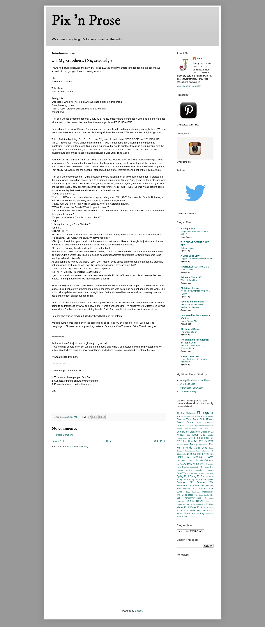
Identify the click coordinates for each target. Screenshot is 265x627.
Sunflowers (196, 492)
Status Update (207, 479)
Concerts (209, 426)
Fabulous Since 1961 (191, 277)
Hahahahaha (190, 451)
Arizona (204, 416)
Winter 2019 (208, 507)
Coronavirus (183, 432)
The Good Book (185, 495)
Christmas (182, 425)
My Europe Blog (187, 384)
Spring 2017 (196, 476)
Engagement (182, 438)
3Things (202, 413)
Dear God (198, 434)
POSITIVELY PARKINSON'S (195, 266)
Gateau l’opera (187, 248)
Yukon (184, 517)
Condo (179, 429)
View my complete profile (189, 86)
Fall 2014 (193, 438)
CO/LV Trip (192, 425)
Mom (191, 460)
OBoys (188, 463)
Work (179, 517)
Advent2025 (189, 416)
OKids (202, 464)
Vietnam (186, 504)
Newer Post (58, 441)
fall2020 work (182, 445)
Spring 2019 (182, 479)
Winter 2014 (183, 507)
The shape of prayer (190, 332)
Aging (197, 416)
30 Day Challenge (186, 413)
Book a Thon (184, 419)
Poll (211, 467)
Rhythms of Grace (190, 329)
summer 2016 (198, 485)
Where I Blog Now (189, 280)
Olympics (209, 464)
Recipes (194, 473)
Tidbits (190, 501)
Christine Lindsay (190, 288)
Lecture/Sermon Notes (198, 454)
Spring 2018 (208, 476)
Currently (205, 432)
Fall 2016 (204, 438)
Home (109, 441)
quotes (210, 470)
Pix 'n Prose (86, 20)
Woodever (209, 514)
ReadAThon (182, 473)
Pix (200, 466)
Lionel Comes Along (190, 321)
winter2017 (208, 510)
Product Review (184, 470)
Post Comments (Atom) (76, 446)
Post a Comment (64, 435)
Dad (188, 435)
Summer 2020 (183, 492)
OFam (196, 464)
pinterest (194, 467)
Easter (210, 435)
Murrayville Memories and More (194, 380)
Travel (199, 501)
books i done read (190, 356)
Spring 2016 (183, 476)
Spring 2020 (194, 479)
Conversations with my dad (199, 429)
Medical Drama (203, 457)
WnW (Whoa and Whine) (190, 513)
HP (212, 451)
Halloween (205, 451)
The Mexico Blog (187, 391)
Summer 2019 (205, 488)
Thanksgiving (207, 492)
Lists (188, 457)
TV (212, 501)
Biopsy (210, 416)
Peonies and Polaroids (192, 301)
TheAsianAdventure (192, 498)
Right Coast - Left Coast (191, 388)
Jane (199, 58)
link (212, 454)
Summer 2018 (190, 489)
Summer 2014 (205, 482)
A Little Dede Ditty (190, 256)
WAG (193, 504)
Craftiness (195, 432)
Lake (184, 454)
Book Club (198, 419)
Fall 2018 (187, 441)
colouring (202, 426)
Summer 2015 (184, 485)
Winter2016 (195, 510)
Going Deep (200, 448)
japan (179, 454)
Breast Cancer (185, 422)
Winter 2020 (182, 510)
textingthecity (188, 228)
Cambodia (209, 422)
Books (209, 419)
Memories (181, 460)
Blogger (138, 611)
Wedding (209, 504)
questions (199, 470)
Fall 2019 (198, 441)
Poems (206, 467)
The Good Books (202, 495)
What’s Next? (187, 269)
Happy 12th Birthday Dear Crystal (196, 259)
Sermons (209, 473)
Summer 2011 (185, 482)
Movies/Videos (204, 460)
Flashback (203, 445)
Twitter (179, 504)
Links (180, 457)
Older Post (159, 441)
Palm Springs (183, 467)
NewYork (180, 464)
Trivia (207, 501)
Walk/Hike (200, 504)
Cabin (199, 422)
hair (197, 451)
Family (193, 444)
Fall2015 (209, 441)
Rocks (201, 473)
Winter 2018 (196, 507)
